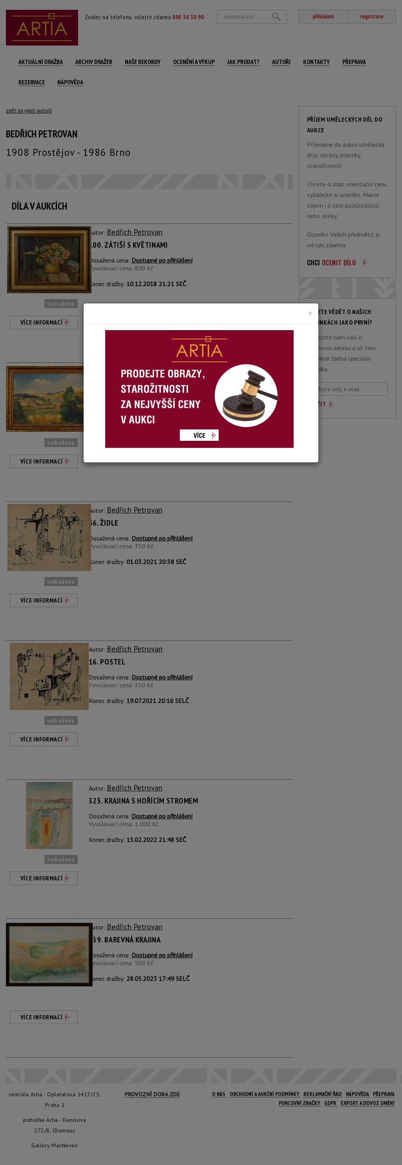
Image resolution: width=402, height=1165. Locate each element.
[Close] (310, 313)
